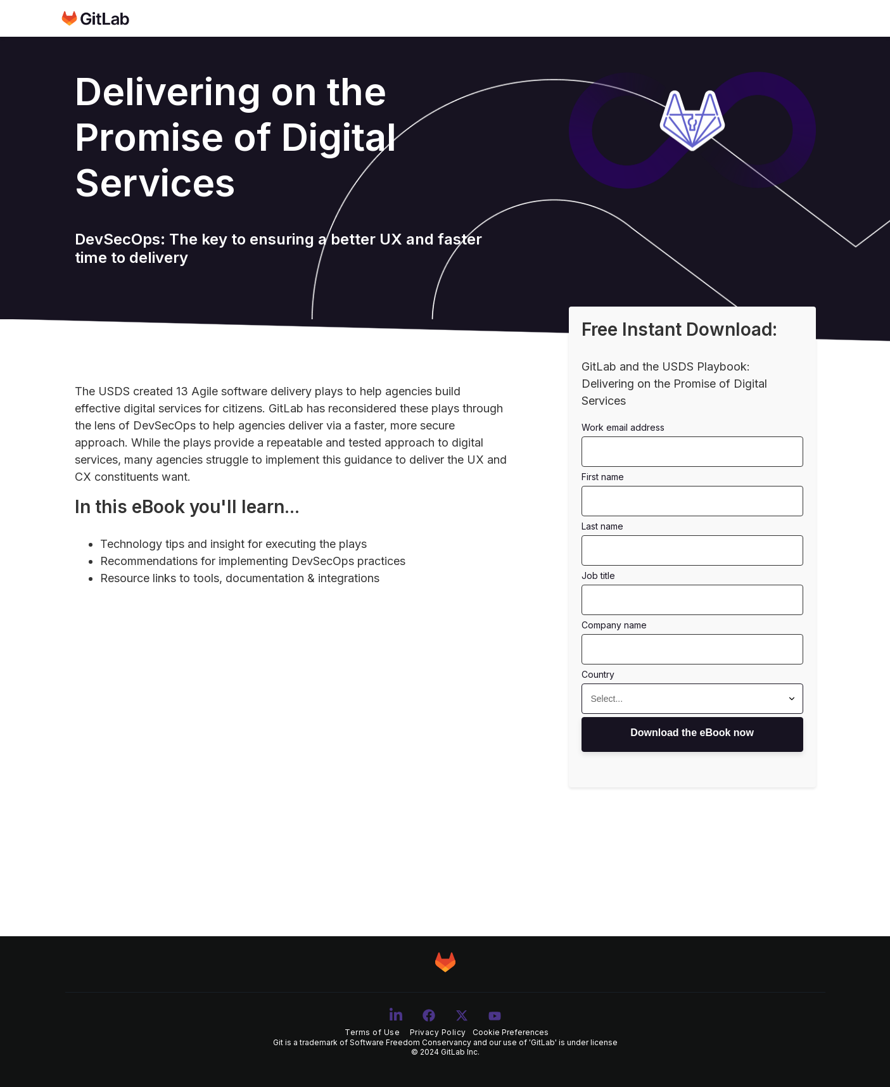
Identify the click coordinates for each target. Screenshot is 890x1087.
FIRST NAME (603, 476)
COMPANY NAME (614, 625)
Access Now (692, 734)
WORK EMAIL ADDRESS (623, 427)
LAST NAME (602, 526)
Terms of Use (372, 1032)
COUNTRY (598, 674)
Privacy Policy (438, 1032)
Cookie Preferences (511, 1032)
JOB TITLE (598, 575)
